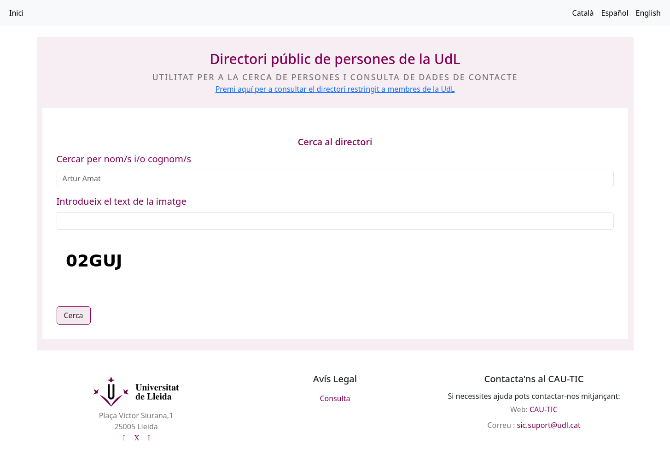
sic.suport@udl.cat (549, 425)
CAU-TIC (544, 409)
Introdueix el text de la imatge (121, 201)
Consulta (335, 398)
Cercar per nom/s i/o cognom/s (124, 159)
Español (614, 13)
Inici (16, 13)
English (648, 13)
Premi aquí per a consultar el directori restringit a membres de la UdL (335, 89)
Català (583, 13)
